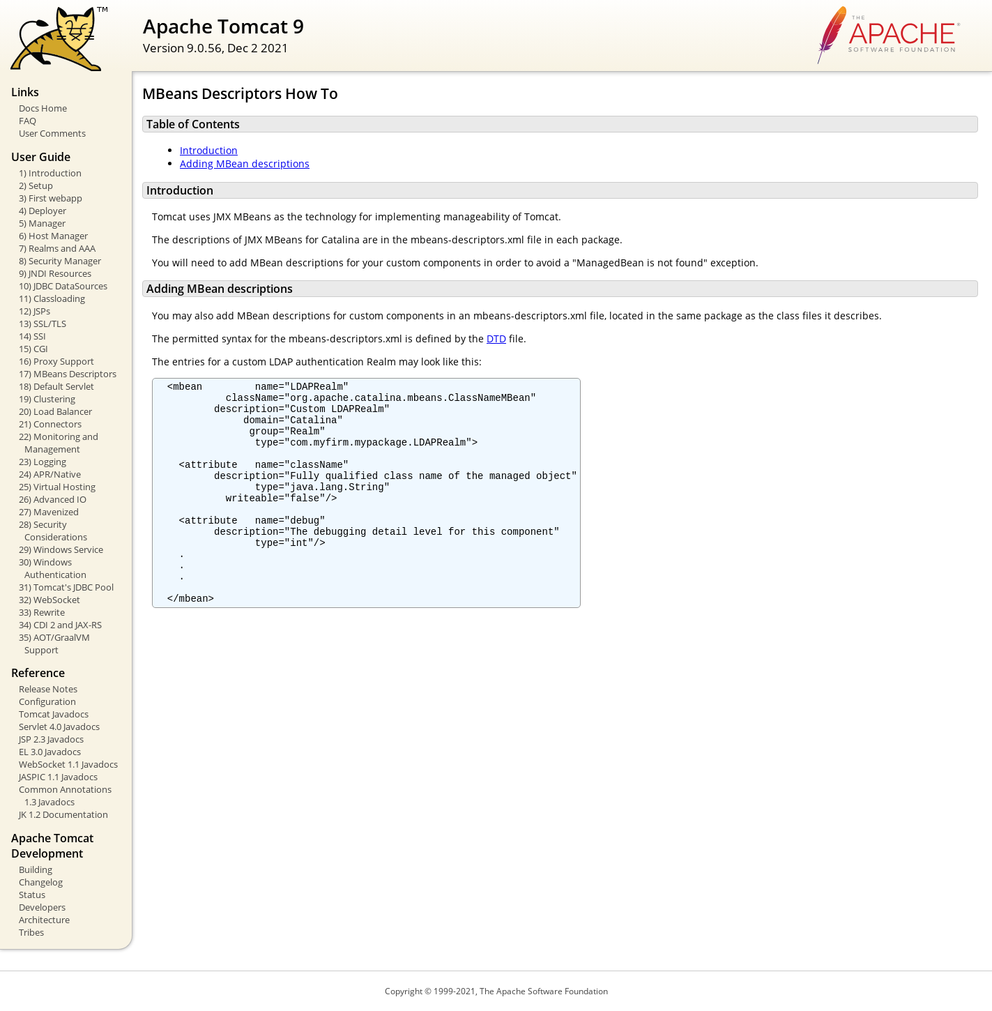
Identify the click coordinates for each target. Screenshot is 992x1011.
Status (32, 894)
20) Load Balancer (55, 411)
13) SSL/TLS (42, 323)
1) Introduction (50, 173)
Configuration (47, 701)
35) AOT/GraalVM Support (54, 643)
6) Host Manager (53, 235)
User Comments (52, 133)
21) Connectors (50, 424)
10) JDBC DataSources (63, 286)
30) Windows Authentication (52, 568)
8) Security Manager (60, 260)
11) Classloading (52, 298)
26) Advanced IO (52, 499)
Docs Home (43, 108)
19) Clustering (47, 399)
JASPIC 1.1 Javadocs (58, 776)
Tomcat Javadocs (54, 714)
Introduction (209, 150)
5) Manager (42, 223)
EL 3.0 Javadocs (50, 751)
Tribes (31, 932)
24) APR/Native (50, 474)
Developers (42, 907)
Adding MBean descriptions (245, 163)
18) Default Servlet (56, 386)
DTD (496, 338)
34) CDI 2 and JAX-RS (60, 624)
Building (35, 869)
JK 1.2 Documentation (63, 814)
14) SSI (32, 336)
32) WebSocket (49, 599)
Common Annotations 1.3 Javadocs (65, 795)
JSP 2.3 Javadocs (51, 739)
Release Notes (48, 689)
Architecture (44, 919)
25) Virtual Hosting (57, 486)
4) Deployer (42, 210)
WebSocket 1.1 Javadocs (68, 764)
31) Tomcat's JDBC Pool (66, 587)
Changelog (41, 882)
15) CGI (33, 348)
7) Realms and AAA (57, 248)
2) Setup (36, 185)
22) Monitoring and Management (58, 442)
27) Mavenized (49, 512)
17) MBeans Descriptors (67, 373)
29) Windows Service (61, 549)
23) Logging (42, 461)
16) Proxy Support (56, 361)
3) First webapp (50, 198)
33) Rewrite (42, 612)
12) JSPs (34, 311)
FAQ (27, 120)
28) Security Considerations (53, 530)
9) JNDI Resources (55, 273)
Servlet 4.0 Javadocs (59, 726)
